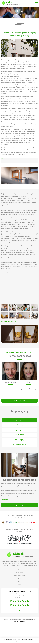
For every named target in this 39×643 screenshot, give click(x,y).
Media (19, 581)
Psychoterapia (19, 573)
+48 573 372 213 (19, 600)
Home (17, 14)
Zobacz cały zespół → (19, 400)
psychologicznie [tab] (19, 420)
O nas (19, 570)
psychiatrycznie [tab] (19, 430)
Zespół (19, 578)
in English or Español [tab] (19, 445)
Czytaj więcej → (5, 499)
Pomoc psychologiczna (20, 575)
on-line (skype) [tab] (19, 440)
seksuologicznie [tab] (19, 435)
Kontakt (19, 584)
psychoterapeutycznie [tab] (19, 425)
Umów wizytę (19, 505)
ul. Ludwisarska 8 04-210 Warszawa (19, 597)
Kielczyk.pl (7, 619)
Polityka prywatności (19, 621)
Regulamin (32, 619)
